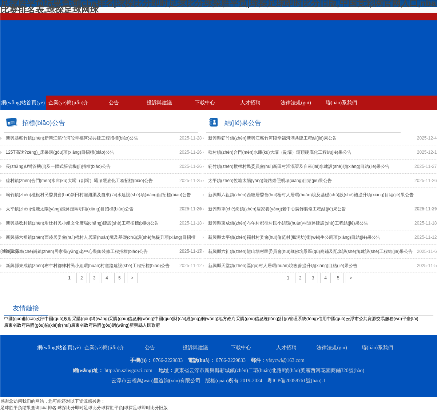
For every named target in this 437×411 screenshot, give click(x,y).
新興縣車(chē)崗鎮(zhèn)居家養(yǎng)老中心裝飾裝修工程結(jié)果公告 (277, 208)
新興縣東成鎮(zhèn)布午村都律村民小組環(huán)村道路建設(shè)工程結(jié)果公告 (288, 223)
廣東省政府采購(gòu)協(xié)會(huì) (37, 325)
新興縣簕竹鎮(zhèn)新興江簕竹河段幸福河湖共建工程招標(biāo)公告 (72, 138)
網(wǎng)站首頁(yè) (23, 102)
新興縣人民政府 (145, 325)
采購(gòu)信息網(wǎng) (131, 318)
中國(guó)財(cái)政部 (24, 318)
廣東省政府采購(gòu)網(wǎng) (100, 325)
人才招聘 (250, 102)
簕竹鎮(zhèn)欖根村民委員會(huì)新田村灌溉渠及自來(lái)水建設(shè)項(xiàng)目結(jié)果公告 (299, 166)
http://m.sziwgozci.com (128, 370)
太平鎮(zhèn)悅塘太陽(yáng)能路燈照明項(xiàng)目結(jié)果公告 (270, 180)
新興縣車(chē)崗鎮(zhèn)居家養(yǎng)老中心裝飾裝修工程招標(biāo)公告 (77, 251)
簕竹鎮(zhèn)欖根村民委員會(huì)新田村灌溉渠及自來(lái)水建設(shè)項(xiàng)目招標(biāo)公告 (98, 194)
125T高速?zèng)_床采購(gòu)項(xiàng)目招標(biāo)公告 (60, 152)
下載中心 (205, 102)
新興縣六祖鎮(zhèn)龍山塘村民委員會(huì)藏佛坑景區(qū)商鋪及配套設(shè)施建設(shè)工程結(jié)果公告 (310, 251)
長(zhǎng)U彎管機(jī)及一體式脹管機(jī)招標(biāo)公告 (58, 166)
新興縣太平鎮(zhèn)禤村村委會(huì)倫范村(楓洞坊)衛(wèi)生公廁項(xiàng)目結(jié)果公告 (294, 237)
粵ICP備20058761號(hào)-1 (296, 380)
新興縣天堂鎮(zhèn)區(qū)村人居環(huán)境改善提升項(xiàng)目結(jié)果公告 (283, 265)
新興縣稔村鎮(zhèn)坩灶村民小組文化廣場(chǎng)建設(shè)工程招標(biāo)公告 (82, 223)
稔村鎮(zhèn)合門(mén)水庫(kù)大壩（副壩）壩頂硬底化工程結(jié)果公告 (279, 152)
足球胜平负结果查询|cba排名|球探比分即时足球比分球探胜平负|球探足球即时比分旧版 (84, 407)
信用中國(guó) (332, 318)
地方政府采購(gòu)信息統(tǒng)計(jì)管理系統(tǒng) (268, 318)
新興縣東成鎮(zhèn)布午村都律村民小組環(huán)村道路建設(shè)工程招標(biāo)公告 (88, 265)
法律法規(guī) (296, 102)
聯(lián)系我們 (341, 102)
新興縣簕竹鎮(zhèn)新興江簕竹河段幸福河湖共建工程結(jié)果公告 (272, 138)
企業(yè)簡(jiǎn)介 (68, 102)
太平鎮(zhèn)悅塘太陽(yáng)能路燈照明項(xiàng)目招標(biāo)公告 (70, 208)
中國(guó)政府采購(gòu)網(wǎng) (76, 318)
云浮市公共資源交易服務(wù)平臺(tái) (382, 318)
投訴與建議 (159, 102)
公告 (114, 102)
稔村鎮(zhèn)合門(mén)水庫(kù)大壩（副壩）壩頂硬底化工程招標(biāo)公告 (79, 180)
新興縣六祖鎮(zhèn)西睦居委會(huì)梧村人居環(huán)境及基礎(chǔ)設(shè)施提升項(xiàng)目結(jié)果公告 (311, 194)
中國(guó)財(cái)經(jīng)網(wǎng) (186, 318)
